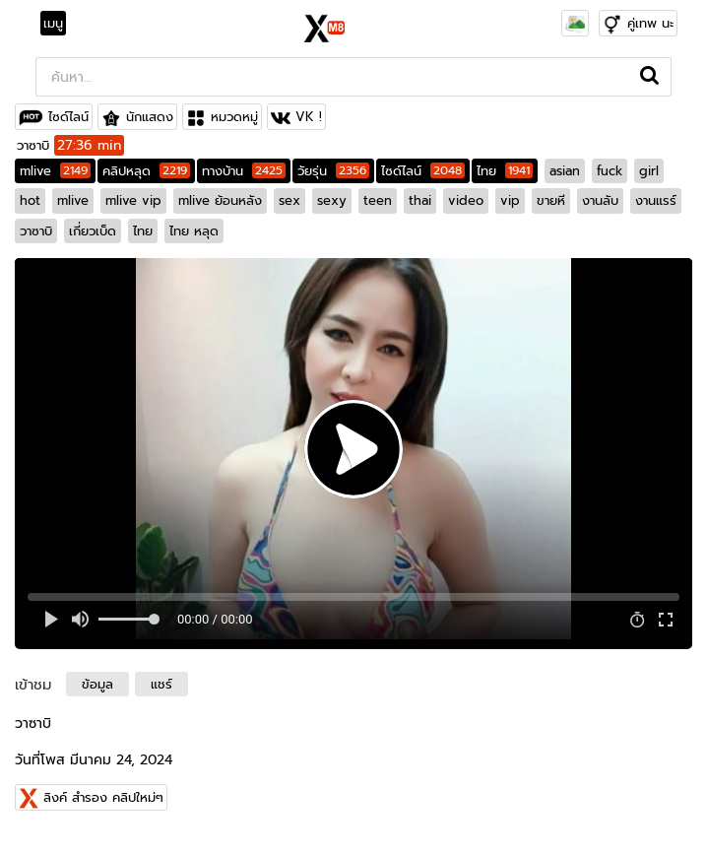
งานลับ (600, 200)
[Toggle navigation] (59, 23)
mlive (55, 171)
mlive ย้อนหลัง (220, 200)
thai (420, 200)
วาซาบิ (36, 231)
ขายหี (551, 200)
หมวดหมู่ (234, 116)
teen (377, 200)
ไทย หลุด (194, 231)
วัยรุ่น (333, 171)
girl (649, 171)
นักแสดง (149, 116)
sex (289, 200)
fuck (609, 171)
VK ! (308, 116)
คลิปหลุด (146, 171)
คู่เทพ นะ (650, 23)
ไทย (505, 171)
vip (510, 200)
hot (30, 200)
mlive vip (133, 200)
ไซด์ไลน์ (68, 116)
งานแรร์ (655, 200)
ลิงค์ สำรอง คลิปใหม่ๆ (103, 797)
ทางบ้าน (244, 171)
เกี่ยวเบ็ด (92, 231)
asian (564, 171)
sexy (332, 200)
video (465, 200)
